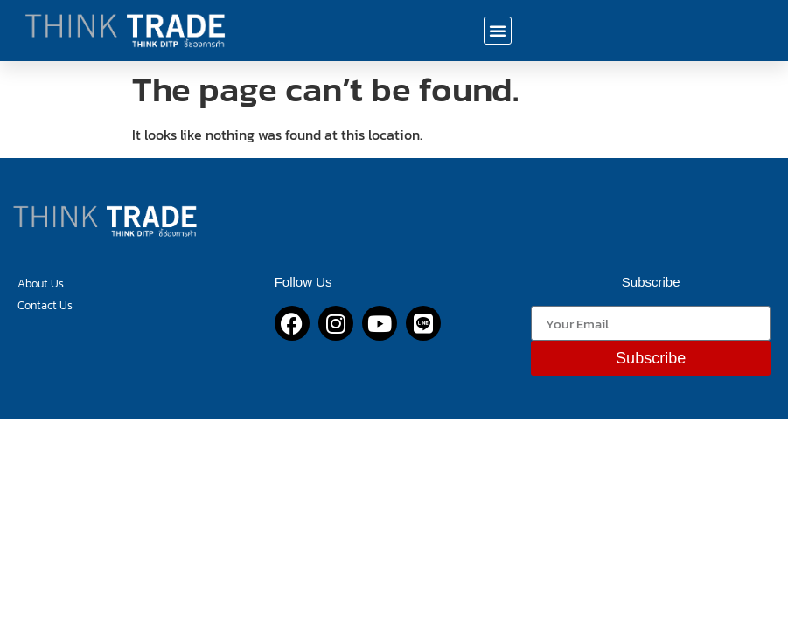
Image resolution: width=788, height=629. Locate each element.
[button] (498, 31)
